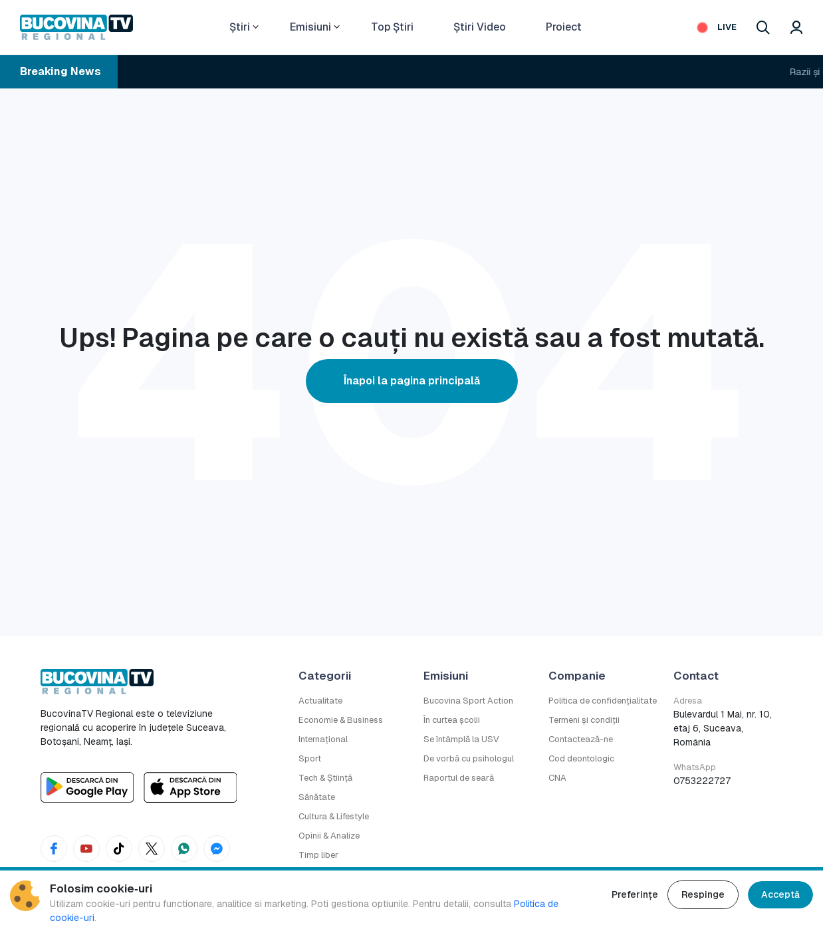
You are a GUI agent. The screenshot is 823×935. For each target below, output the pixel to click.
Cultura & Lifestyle (333, 816)
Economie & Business (340, 720)
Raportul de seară (458, 777)
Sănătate (316, 797)
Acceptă (780, 894)
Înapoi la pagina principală (412, 381)
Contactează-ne (580, 739)
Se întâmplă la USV (461, 739)
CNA (557, 777)
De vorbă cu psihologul (468, 758)
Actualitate (320, 700)
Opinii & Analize (329, 835)
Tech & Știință (325, 777)
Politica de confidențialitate (602, 700)
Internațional (323, 739)
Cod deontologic (581, 758)
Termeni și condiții (584, 720)
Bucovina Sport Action (468, 700)
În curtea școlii (451, 720)
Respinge (703, 894)
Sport (309, 758)
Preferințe (635, 894)
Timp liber (318, 855)
